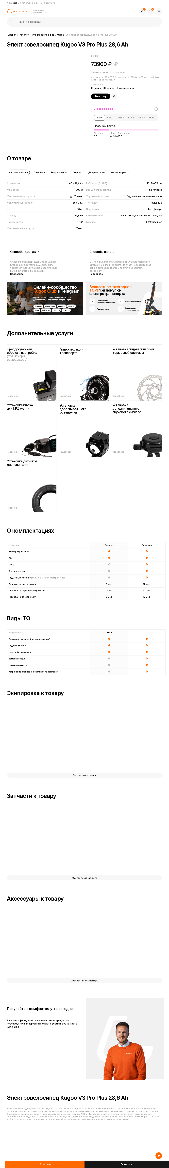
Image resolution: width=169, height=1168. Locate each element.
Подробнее (17, 273)
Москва (32, 3)
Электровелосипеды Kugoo (48, 34)
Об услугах (108, 88)
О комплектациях (125, 88)
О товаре (96, 88)
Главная (11, 34)
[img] (45, 298)
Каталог (24, 34)
